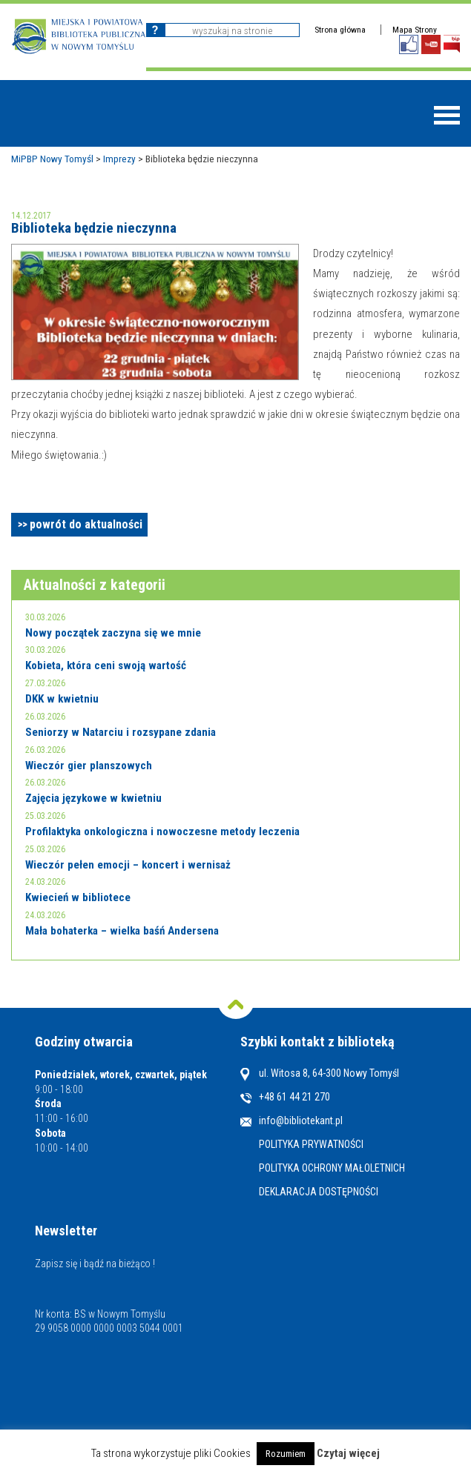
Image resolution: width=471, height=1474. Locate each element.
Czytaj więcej (348, 1453)
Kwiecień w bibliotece (78, 897)
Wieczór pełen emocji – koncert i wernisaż (128, 865)
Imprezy (119, 159)
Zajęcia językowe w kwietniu (93, 798)
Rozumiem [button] (286, 1453)
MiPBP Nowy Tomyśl (52, 159)
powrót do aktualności (86, 524)
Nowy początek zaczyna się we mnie (113, 633)
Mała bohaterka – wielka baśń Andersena (122, 930)
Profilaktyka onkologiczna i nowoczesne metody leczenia (162, 831)
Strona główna (340, 29)
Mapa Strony (414, 29)
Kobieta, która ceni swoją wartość (105, 665)
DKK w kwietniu (62, 699)
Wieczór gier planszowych (88, 765)
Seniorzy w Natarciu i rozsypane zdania (120, 732)
